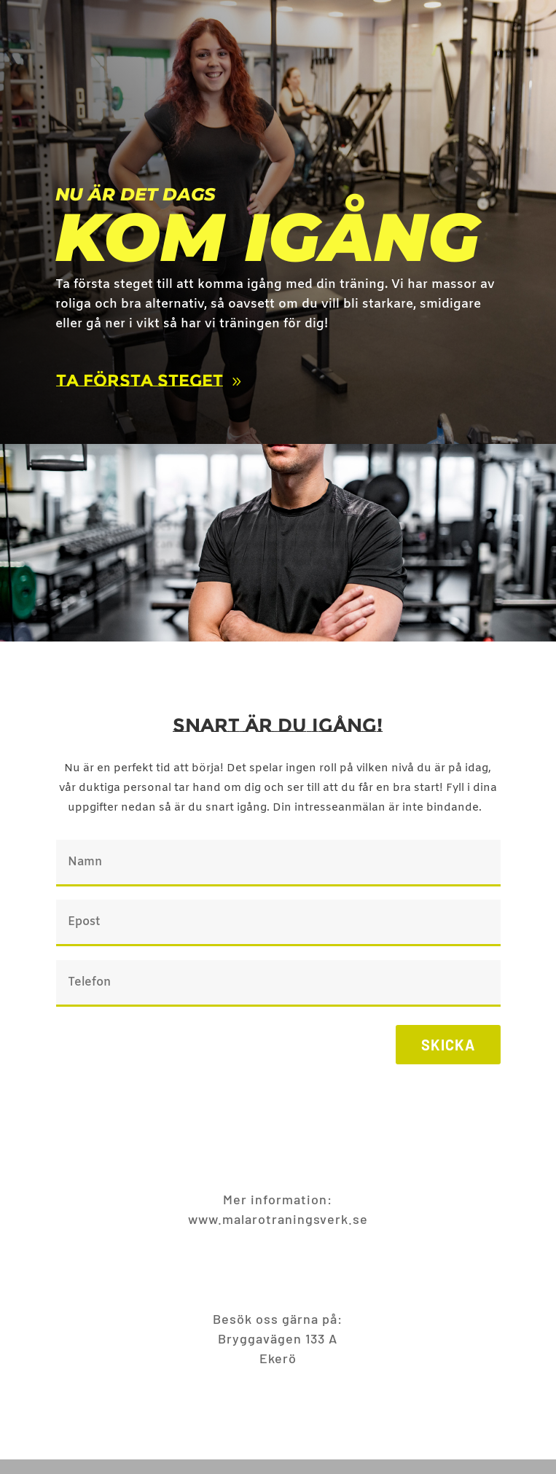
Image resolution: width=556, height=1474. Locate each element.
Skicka (448, 1044)
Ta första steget (139, 380)
